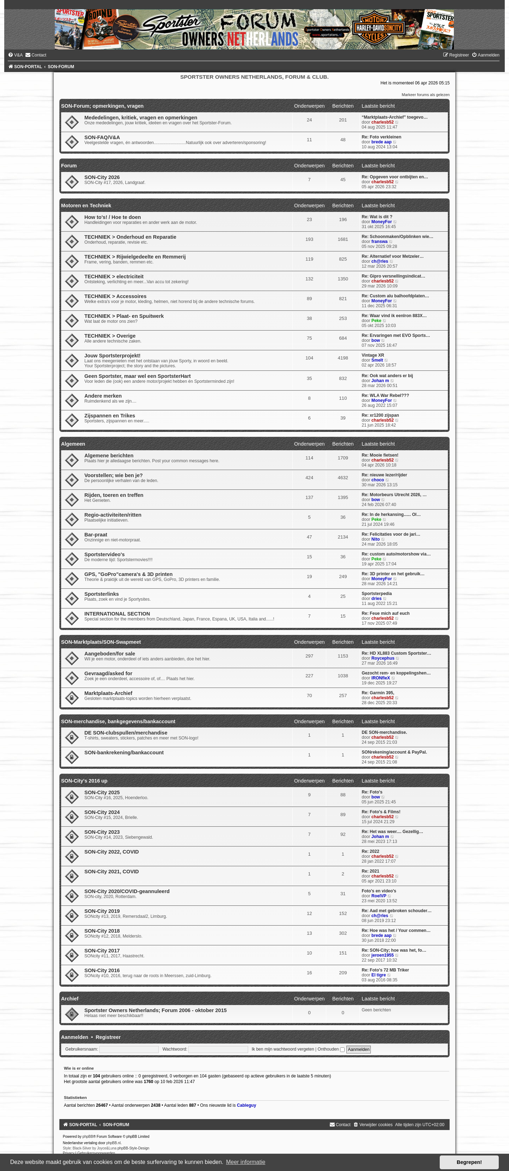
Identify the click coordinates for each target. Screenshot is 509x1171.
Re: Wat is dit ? (377, 216)
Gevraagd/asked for (108, 673)
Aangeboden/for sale (109, 653)
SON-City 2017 (102, 950)
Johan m (380, 380)
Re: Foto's (372, 792)
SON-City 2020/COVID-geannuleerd (127, 891)
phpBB (87, 1137)
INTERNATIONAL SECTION (117, 614)
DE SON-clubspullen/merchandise (126, 733)
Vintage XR (373, 355)
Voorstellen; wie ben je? (113, 475)
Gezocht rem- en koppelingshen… (396, 673)
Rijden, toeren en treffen (114, 495)
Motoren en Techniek (86, 205)
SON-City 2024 (102, 812)
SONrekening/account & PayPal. (394, 752)
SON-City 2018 (102, 931)
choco (377, 479)
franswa (379, 241)
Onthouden (331, 1049)
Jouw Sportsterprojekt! (112, 355)
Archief (69, 998)
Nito (375, 539)
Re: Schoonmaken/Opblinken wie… (397, 236)
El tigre (378, 975)
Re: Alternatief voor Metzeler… (393, 256)
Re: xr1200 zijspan (380, 415)
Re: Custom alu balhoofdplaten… (395, 295)
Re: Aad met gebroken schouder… (397, 910)
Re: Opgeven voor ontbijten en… (395, 176)
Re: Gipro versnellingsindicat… (393, 276)
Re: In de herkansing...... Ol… (391, 514)
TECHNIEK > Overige (110, 336)
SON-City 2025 (102, 792)
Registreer (108, 1037)
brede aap (381, 141)
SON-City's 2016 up (84, 781)
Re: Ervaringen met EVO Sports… (396, 335)
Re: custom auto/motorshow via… (396, 554)
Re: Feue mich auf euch (386, 613)
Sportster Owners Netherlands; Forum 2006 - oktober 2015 (155, 1010)
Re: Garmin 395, (378, 692)
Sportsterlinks (101, 594)
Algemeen (73, 444)
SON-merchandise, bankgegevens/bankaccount (118, 721)
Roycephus (382, 658)
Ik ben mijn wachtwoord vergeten (283, 1049)
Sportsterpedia (377, 593)
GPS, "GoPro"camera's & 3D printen (128, 574)
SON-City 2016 (102, 970)
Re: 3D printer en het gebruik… (393, 573)
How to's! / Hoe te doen (112, 217)
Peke (376, 320)
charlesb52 (382, 122)
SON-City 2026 (102, 177)
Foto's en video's (379, 890)
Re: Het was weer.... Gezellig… (392, 831)
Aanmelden (74, 1037)
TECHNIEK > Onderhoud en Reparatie (130, 237)
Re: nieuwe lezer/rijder (384, 474)
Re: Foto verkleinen (381, 137)
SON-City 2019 (102, 911)
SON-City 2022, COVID (111, 852)
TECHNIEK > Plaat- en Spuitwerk (124, 316)
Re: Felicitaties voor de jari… (391, 534)
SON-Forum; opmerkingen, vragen (102, 106)
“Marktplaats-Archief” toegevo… (395, 117)
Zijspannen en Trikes (109, 415)
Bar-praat (95, 534)
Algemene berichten (109, 455)
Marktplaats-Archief (108, 693)
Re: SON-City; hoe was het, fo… (394, 950)
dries (376, 598)
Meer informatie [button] (245, 1162)
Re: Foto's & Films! (381, 811)
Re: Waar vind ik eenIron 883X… (394, 315)
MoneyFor (381, 221)
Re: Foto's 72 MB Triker (385, 970)
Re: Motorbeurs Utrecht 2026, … (394, 494)
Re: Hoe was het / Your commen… (396, 930)
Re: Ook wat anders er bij (387, 375)
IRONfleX (380, 678)
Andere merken (103, 396)
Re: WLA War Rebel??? (385, 395)
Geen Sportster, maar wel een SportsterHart (137, 376)
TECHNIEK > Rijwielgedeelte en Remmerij (135, 257)
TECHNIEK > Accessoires (115, 296)
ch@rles (379, 261)
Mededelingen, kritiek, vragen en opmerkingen (140, 117)
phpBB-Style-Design (133, 1148)
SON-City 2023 (102, 832)
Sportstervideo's (104, 554)
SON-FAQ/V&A (102, 137)
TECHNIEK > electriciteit (114, 276)
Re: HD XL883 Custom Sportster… (396, 653)
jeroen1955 (382, 955)
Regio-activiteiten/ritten (112, 515)
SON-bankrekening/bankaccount (124, 752)
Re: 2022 (370, 851)
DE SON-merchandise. (384, 732)
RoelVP (378, 895)
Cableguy (246, 1105)
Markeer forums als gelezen (426, 95)
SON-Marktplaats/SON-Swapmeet (101, 642)
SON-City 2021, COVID (111, 871)
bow (375, 340)
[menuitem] (15, 55)
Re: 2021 (370, 871)
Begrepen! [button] (469, 1162)
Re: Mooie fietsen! (380, 455)
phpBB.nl (113, 1143)
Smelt (377, 360)
